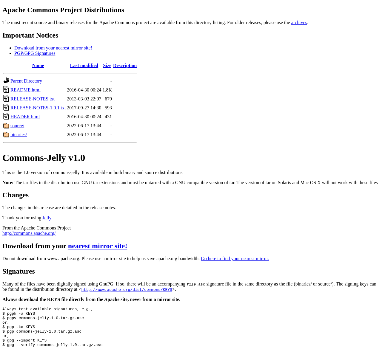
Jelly (46, 217)
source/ (17, 125)
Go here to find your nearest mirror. (235, 258)
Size (107, 65)
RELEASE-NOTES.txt (32, 98)
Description (125, 65)
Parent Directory (26, 80)
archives (299, 22)
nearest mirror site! (97, 246)
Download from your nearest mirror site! (53, 47)
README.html (25, 89)
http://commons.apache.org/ (29, 233)
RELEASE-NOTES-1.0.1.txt (38, 107)
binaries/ (18, 134)
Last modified (84, 65)
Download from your (35, 246)
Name (38, 65)
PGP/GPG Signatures (34, 53)
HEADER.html (25, 116)
